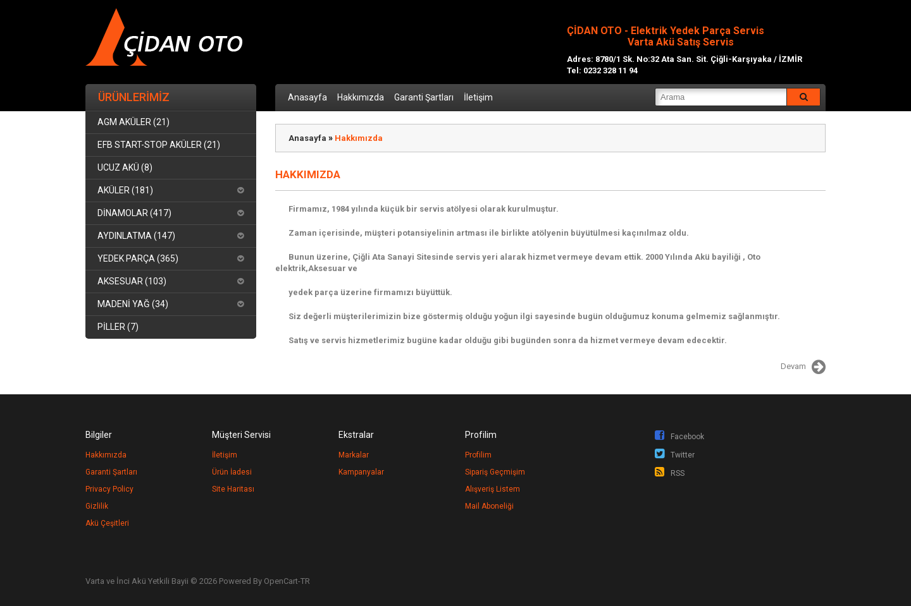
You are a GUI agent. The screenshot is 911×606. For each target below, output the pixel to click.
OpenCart (281, 581)
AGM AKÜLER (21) (133, 122)
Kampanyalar (361, 472)
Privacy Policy (109, 489)
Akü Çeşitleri (107, 523)
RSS (670, 473)
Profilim (478, 455)
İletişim (478, 97)
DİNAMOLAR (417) (134, 213)
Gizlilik (96, 506)
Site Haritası (233, 489)
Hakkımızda (360, 97)
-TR (304, 581)
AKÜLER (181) (125, 190)
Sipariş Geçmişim (495, 472)
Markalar (353, 455)
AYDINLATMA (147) (136, 236)
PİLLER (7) (118, 327)
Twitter (675, 455)
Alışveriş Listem (492, 489)
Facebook (679, 436)
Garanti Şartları (424, 97)
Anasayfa (307, 97)
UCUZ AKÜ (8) (124, 167)
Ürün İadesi (232, 472)
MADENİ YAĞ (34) (132, 304)
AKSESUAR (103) (131, 281)
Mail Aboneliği (489, 506)
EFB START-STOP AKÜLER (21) (158, 145)
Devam (803, 367)
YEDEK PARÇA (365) (137, 258)
